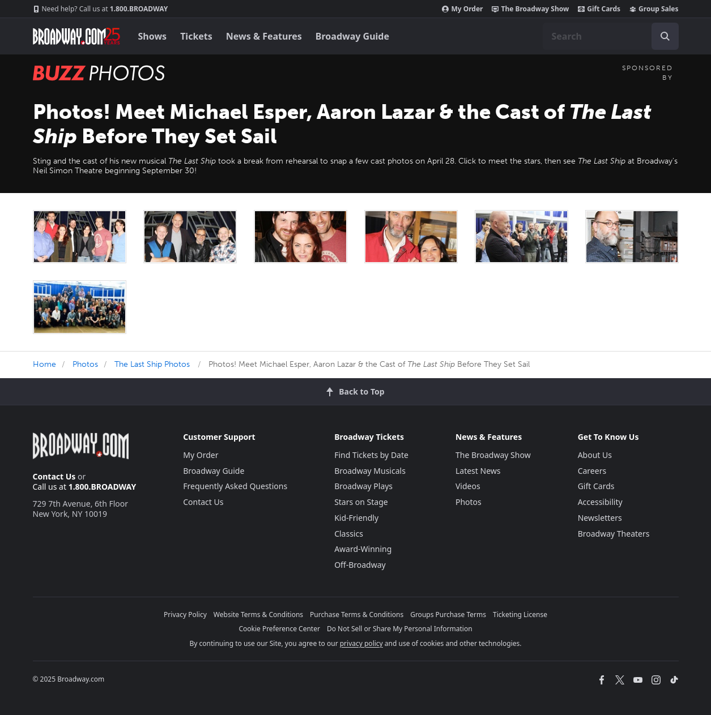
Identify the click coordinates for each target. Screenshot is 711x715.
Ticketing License (520, 614)
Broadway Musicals (370, 470)
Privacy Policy (185, 614)
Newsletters (600, 517)
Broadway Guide (352, 36)
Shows (152, 36)
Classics (348, 533)
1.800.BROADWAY (100, 9)
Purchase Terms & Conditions (356, 614)
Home (44, 364)
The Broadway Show (530, 9)
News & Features (264, 36)
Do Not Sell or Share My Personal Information (399, 628)
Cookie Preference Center (279, 628)
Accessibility (600, 501)
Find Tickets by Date (371, 454)
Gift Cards (599, 9)
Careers (592, 470)
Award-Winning (362, 548)
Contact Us (54, 476)
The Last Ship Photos (152, 364)
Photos (85, 364)
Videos (467, 486)
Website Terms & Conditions (258, 614)
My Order (462, 9)
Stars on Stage (361, 501)
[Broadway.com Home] (76, 36)
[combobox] (611, 36)
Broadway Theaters (614, 533)
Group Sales (653, 9)
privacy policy (361, 643)
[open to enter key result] (665, 36)
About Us (595, 454)
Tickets (196, 36)
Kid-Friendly (356, 517)
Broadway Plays (363, 486)
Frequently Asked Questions (235, 486)
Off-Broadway (360, 564)
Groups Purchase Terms (448, 614)
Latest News (478, 470)
